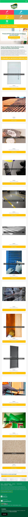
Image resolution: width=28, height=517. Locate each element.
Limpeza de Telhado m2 (14, 105)
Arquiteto (5, 506)
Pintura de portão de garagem (14, 390)
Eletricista (5, 505)
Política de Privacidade (13, 511)
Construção (2, 506)
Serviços (13, 483)
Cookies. (4, 509)
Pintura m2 (14, 421)
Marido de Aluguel (15, 505)
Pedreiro (2, 505)
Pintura (23, 505)
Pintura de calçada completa (14, 169)
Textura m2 (14, 453)
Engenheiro (8, 506)
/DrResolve (4, 496)
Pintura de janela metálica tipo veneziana (14, 263)
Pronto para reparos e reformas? (6, 491)
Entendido (4, 514)
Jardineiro (19, 505)
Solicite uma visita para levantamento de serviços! (14, 476)
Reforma (25, 505)
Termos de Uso (19, 483)
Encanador (8, 505)
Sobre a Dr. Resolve (7, 483)
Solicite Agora (14, 88)
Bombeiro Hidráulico (18, 506)
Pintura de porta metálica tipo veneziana (13, 358)
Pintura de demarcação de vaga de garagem (14, 200)
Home (2, 483)
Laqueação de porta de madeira (14, 74)
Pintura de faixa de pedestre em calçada (14, 232)
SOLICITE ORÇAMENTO (14, 37)
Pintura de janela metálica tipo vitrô (14, 295)
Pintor (11, 505)
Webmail (10, 484)
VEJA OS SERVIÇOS (14, 39)
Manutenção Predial (24, 506)
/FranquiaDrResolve (6, 501)
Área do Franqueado (4, 484)
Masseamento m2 (14, 137)
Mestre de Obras (13, 506)
